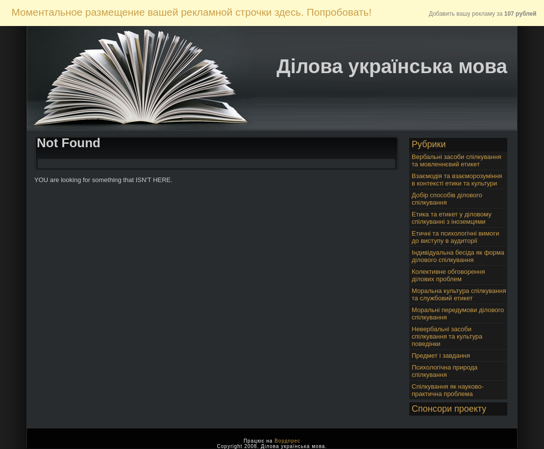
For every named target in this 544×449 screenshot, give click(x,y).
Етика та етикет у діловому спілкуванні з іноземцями (452, 218)
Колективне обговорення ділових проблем (448, 275)
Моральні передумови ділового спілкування (458, 313)
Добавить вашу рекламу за (483, 13)
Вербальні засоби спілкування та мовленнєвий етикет (456, 160)
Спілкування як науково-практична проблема (448, 390)
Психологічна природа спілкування (444, 371)
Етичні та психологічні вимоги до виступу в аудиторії (455, 237)
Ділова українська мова (391, 66)
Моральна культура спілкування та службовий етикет (459, 294)
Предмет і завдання (441, 355)
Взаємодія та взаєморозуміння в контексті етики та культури (457, 179)
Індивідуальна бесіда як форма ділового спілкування (458, 256)
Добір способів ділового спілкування (447, 198)
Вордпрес (287, 441)
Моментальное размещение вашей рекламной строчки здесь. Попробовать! (191, 12)
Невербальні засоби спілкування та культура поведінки (447, 336)
